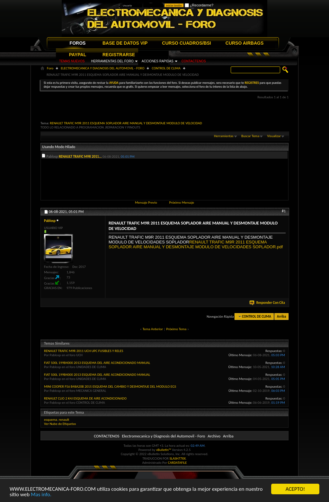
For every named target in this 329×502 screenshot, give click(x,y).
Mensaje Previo (146, 202)
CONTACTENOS (194, 61)
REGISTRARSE (118, 54)
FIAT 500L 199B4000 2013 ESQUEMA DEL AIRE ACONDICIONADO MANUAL (97, 363)
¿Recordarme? (199, 5)
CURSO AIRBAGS (245, 43)
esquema (50, 420)
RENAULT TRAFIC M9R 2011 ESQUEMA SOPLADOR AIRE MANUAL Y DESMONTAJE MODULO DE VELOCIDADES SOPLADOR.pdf (196, 244)
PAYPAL (77, 54)
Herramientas (224, 136)
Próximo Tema (176, 329)
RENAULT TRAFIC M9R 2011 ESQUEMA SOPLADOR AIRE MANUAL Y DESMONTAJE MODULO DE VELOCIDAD (126, 123)
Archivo (214, 436)
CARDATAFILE (177, 463)
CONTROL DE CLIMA (166, 68)
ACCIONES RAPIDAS (157, 61)
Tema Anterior (153, 329)
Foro (50, 68)
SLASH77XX (178, 458)
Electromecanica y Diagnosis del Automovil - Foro (163, 436)
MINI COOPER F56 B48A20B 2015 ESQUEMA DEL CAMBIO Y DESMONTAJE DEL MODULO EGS (110, 386)
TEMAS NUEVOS (71, 61)
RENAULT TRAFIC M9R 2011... (80, 156)
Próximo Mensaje (181, 202)
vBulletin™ (163, 450)
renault (64, 420)
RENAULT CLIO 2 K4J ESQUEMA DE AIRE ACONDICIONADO (85, 398)
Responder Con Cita (267, 303)
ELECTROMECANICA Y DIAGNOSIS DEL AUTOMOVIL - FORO (102, 68)
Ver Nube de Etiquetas (60, 424)
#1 (284, 211)
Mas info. (41, 494)
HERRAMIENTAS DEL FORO (112, 61)
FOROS (78, 43)
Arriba (281, 316)
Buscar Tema (250, 136)
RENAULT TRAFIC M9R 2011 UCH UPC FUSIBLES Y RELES (83, 351)
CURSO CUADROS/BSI (186, 43)
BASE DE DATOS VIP (124, 43)
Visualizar (274, 136)
